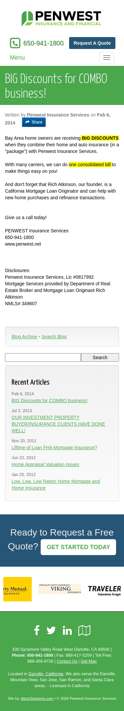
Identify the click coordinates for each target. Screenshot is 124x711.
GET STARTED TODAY (78, 547)
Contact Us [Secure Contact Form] (67, 661)
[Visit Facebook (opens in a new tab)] (36, 631)
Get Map (89, 661)
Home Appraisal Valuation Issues (45, 464)
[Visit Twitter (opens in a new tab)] (51, 631)
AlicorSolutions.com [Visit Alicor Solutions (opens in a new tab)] (37, 698)
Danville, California (45, 674)
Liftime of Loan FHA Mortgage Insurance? (54, 447)
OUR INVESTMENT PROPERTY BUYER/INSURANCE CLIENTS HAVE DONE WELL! (58, 424)
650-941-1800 (43, 43)
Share (33, 122)
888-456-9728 (40, 661)
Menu (17, 57)
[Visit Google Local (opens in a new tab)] (84, 631)
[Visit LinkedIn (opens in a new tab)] (67, 631)
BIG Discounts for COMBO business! (50, 400)
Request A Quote (92, 43)
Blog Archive (24, 336)
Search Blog (53, 336)
